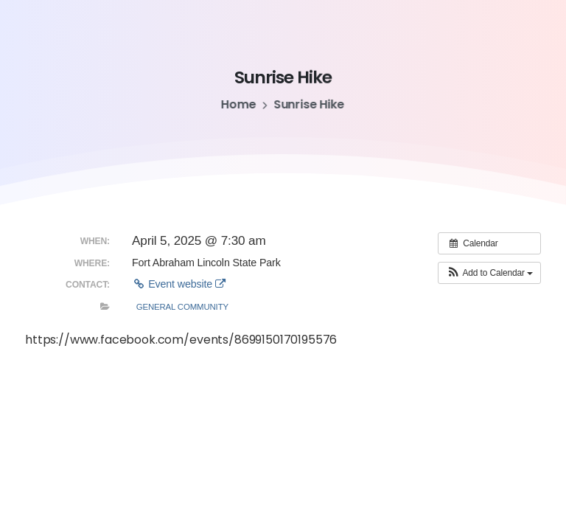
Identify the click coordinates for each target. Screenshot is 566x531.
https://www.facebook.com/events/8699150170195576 (181, 339)
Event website (179, 284)
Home (237, 104)
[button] (489, 273)
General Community (182, 306)
